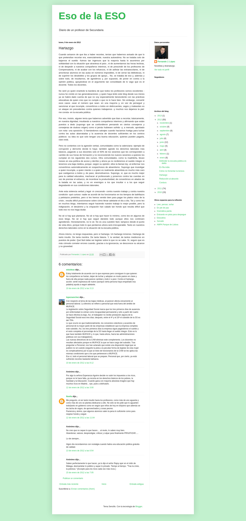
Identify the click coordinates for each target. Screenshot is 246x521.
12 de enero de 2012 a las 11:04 (80, 418)
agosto (163, 134)
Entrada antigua (137, 484)
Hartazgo (163, 175)
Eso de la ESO (92, 15)
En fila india (164, 167)
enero (162, 158)
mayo (162, 146)
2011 (159, 188)
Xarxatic (160, 221)
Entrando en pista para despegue (171, 214)
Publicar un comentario (73, 478)
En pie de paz (163, 208)
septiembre (165, 131)
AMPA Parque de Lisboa (167, 224)
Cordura (162, 182)
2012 (159, 119)
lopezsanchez (72, 297)
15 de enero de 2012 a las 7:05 (79, 472)
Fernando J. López (166, 61)
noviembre (164, 123)
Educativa (161, 218)
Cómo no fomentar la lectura (171, 171)
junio (162, 142)
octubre (163, 127)
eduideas (70, 270)
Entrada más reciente (69, 484)
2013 (159, 116)
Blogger (138, 506)
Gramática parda (164, 211)
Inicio (104, 484)
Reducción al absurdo (168, 179)
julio (162, 138)
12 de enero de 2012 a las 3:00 (79, 387)
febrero (163, 154)
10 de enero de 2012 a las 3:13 (79, 288)
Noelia (69, 396)
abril (162, 150)
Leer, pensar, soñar (165, 204)
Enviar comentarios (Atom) (83, 489)
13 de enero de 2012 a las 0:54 (79, 450)
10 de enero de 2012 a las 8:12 (79, 363)
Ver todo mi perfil (161, 70)
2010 (159, 192)
